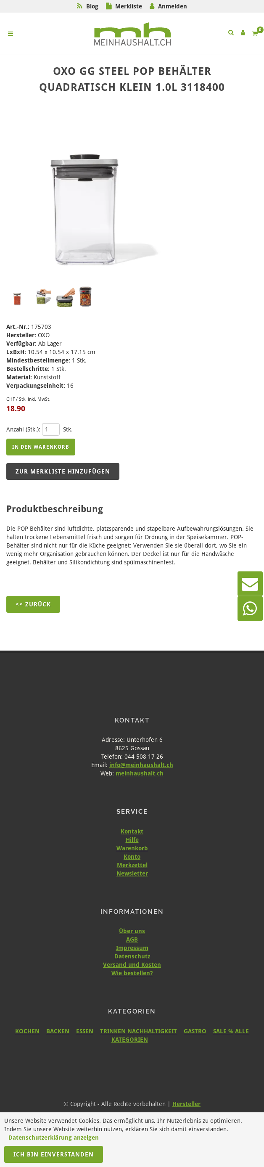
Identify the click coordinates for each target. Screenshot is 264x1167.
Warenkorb (132, 848)
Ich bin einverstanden (53, 1154)
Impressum (132, 948)
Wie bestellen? (132, 973)
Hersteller (186, 1104)
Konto (132, 856)
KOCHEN (27, 1031)
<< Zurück (33, 604)
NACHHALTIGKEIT (152, 1031)
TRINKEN (113, 1031)
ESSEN (84, 1031)
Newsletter (132, 873)
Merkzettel (132, 865)
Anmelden (172, 6)
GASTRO (195, 1031)
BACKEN (57, 1031)
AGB (132, 939)
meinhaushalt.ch (140, 773)
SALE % (223, 1031)
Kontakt (132, 831)
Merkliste (128, 6)
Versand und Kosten (132, 964)
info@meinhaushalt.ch (141, 765)
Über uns (132, 931)
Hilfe (132, 839)
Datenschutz (132, 956)
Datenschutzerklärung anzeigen (53, 1137)
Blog (92, 6)
